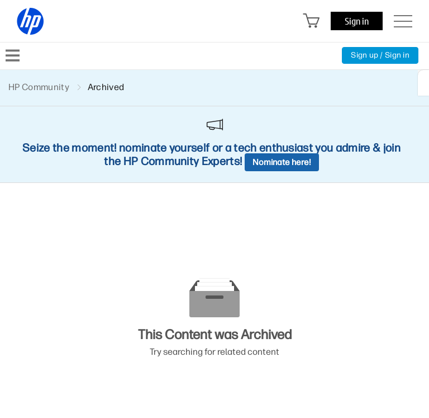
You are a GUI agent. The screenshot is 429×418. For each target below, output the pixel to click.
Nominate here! (281, 162)
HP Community (38, 87)
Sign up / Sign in (380, 55)
